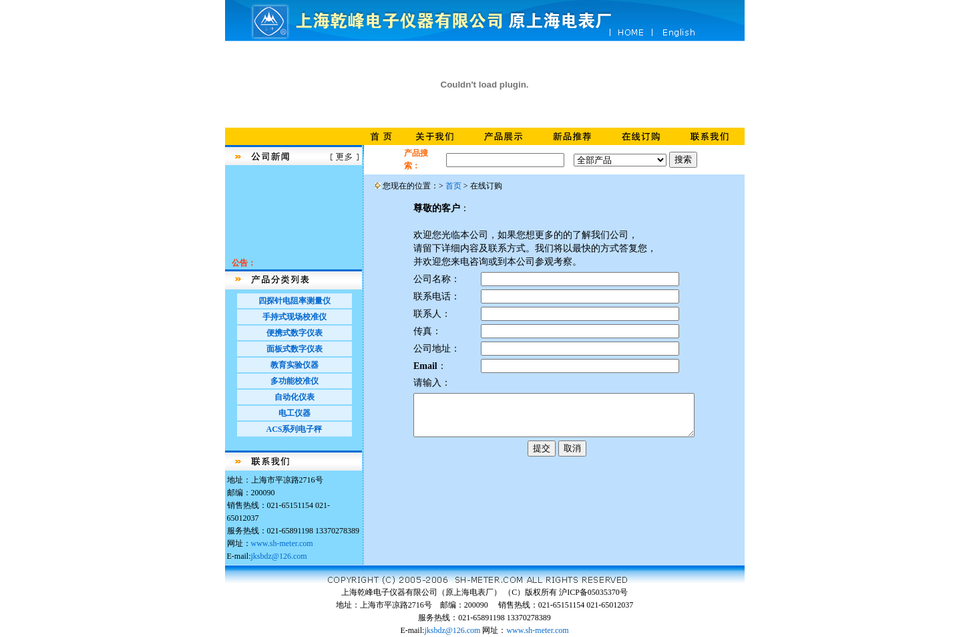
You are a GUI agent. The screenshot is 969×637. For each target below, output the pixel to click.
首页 (453, 185)
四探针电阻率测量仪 (294, 300)
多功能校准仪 (294, 381)
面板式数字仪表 (294, 349)
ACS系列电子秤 (294, 429)
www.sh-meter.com (282, 543)
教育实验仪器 (294, 365)
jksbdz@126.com (279, 556)
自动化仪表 (294, 397)
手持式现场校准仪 (294, 317)
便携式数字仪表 (294, 333)
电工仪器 (294, 413)
